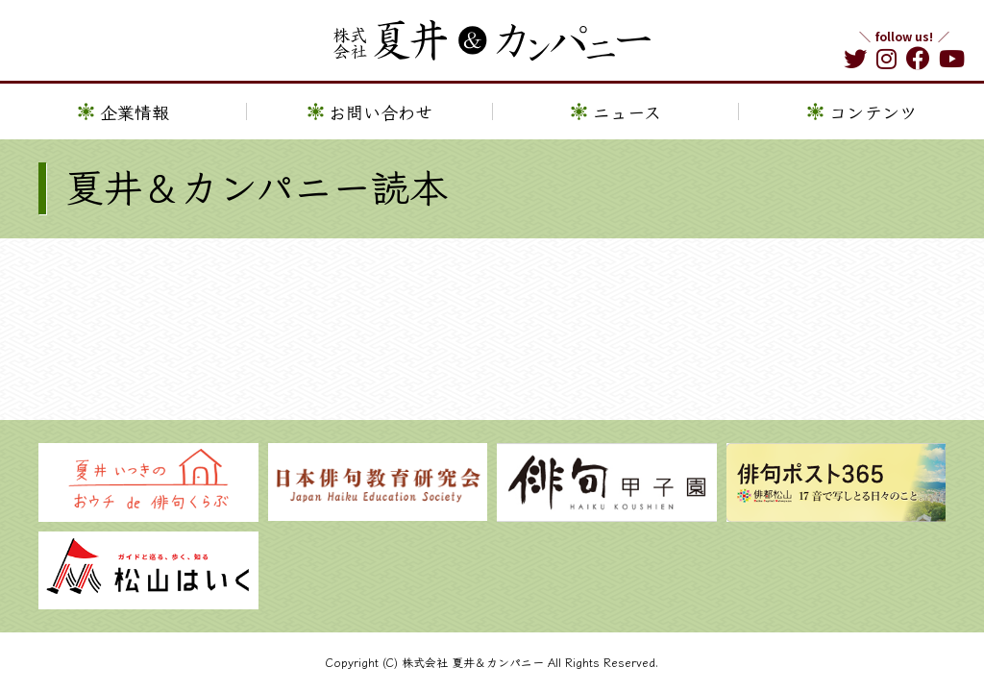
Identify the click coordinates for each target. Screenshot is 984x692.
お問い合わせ (380, 112)
